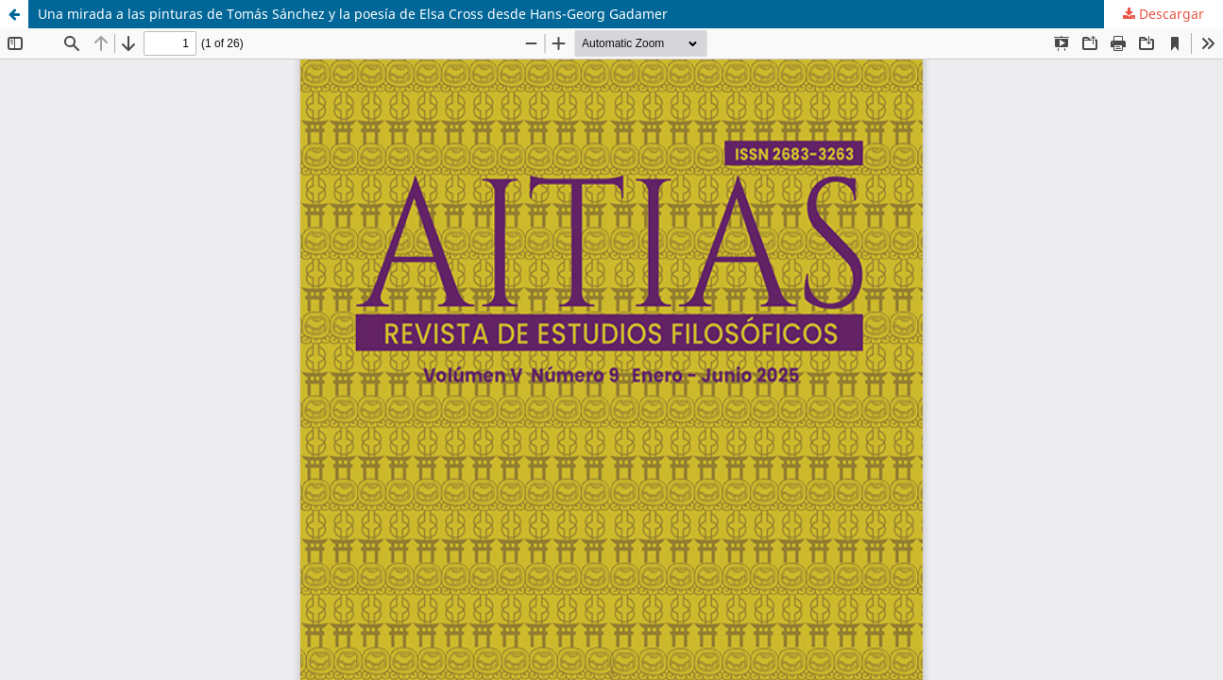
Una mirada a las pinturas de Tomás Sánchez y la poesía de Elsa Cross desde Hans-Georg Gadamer (353, 14)
